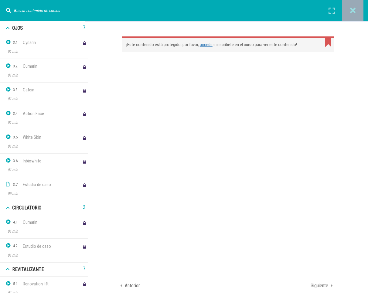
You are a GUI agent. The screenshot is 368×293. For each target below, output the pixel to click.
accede (207, 44)
